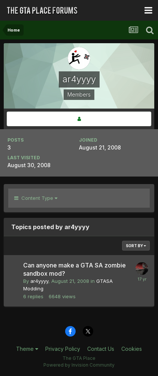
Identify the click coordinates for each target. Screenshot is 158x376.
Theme (27, 349)
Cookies (131, 349)
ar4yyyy (39, 281)
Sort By (136, 245)
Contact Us (100, 349)
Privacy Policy (62, 349)
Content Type (35, 198)
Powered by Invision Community (79, 365)
